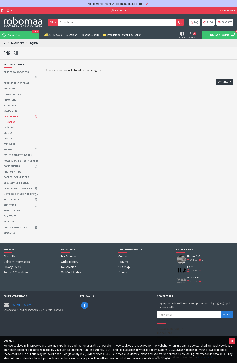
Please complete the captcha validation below (168, 333)
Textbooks (17, 43)
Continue (223, 81)
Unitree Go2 (193, 256)
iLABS (190, 267)
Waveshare (193, 277)
